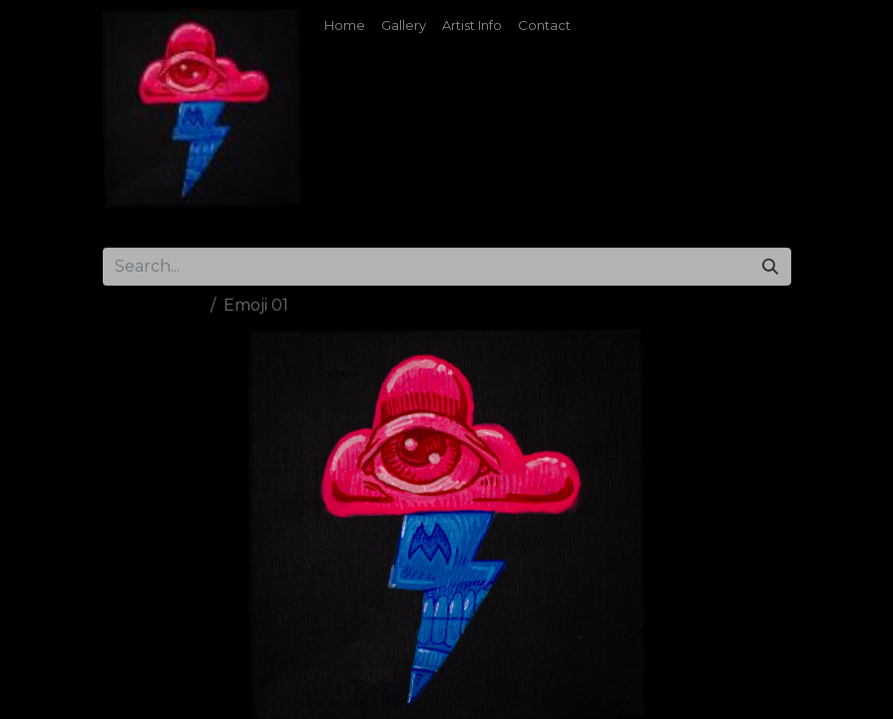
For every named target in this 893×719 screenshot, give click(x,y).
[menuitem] (344, 26)
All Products (153, 305)
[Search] (770, 267)
